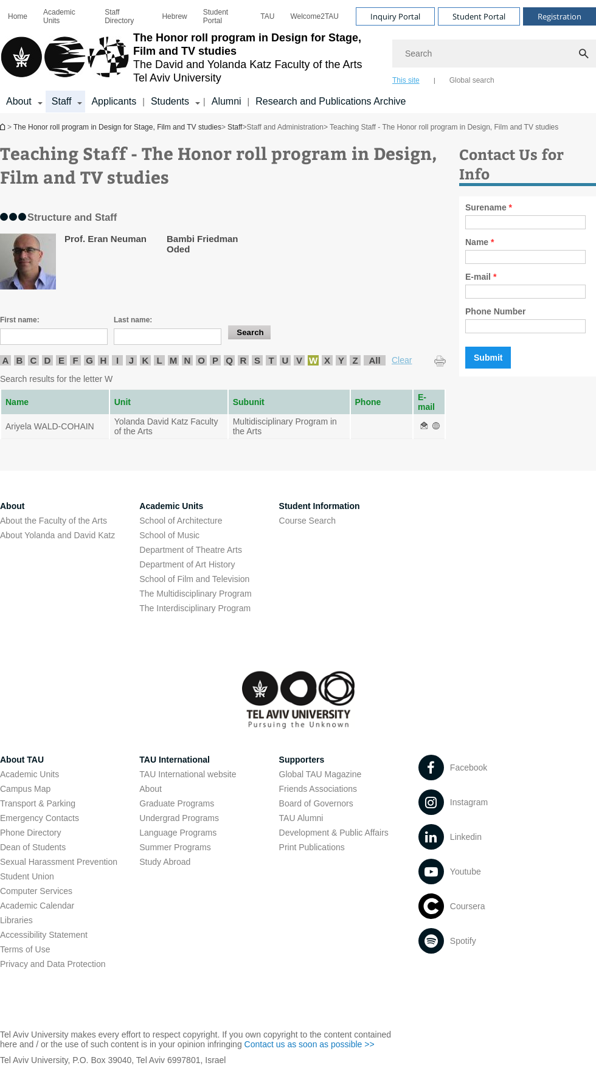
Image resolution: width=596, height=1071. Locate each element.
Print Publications (312, 847)
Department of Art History (187, 564)
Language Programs (178, 832)
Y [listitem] (341, 360)
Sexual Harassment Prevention (58, 862)
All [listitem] (374, 360)
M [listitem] (174, 360)
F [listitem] (75, 360)
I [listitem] (117, 360)
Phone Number (495, 311)
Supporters (302, 759)
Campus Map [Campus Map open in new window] (25, 789)
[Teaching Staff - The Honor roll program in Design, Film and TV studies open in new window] (424, 426)
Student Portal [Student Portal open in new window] (215, 16)
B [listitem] (19, 360)
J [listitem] (131, 360)
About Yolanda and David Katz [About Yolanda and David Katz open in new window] (57, 535)
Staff (234, 127)
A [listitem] (5, 360)
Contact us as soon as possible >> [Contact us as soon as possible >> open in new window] (309, 1044)
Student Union (27, 876)
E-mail (480, 277)
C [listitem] (33, 360)
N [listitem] (187, 360)
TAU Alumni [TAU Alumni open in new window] (301, 818)
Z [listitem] (355, 360)
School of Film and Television (194, 579)
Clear (402, 360)
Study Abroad (164, 862)
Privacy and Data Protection (53, 964)
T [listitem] (271, 360)
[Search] (494, 54)
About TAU (22, 759)
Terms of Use (25, 949)
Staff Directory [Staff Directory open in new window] (119, 16)
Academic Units (59, 16)
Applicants (113, 101)
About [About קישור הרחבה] (19, 101)
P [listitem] (215, 360)
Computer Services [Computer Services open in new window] (36, 891)
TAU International (174, 759)
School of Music (169, 535)
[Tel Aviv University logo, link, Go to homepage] (190, 58)
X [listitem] (327, 360)
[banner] (298, 56)
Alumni (226, 101)
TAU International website (187, 774)
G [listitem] (89, 360)
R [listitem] (243, 360)
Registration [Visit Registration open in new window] (559, 16)
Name (479, 242)
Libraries (16, 920)
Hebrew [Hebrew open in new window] (174, 16)
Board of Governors (316, 803)
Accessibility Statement (44, 935)
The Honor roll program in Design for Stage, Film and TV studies (3, 126)
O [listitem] (201, 360)
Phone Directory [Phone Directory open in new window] (30, 832)
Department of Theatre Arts (190, 550)
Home (17, 16)
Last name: (133, 320)
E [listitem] (61, 360)
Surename (488, 207)
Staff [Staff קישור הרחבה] (62, 101)
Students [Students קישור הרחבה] (170, 101)
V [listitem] (299, 360)
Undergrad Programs (179, 818)
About (150, 789)
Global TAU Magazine (320, 774)
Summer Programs (174, 847)
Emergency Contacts (39, 818)
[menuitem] (17, 16)
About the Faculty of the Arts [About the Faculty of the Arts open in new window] (53, 520)
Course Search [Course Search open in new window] (307, 520)
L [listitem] (159, 360)
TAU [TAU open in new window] (267, 16)
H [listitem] (103, 360)
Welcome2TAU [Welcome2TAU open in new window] (314, 16)
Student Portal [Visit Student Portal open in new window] (478, 16)
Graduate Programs (176, 803)
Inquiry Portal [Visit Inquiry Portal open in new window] (395, 16)
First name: (20, 320)
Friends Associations (318, 789)
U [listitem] (285, 360)
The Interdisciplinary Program (195, 608)
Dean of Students (33, 847)
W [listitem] (313, 360)
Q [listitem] (229, 360)
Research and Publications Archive (330, 101)
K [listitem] (145, 360)
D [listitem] (47, 360)
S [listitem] (257, 360)
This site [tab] (406, 80)
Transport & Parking (37, 803)
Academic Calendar (37, 905)
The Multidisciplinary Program (195, 593)
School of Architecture (180, 520)
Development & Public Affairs (334, 832)
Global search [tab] (471, 80)
